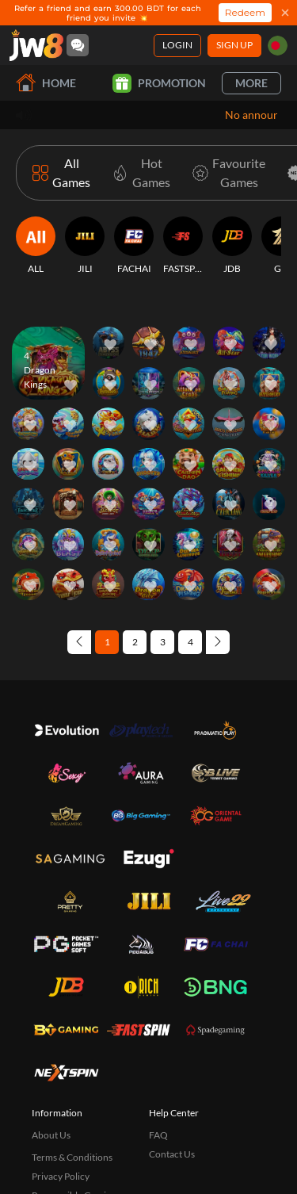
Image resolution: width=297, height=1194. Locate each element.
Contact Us (172, 1154)
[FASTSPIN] (183, 245)
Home (46, 83)
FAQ (158, 1135)
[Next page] (218, 642)
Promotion (159, 83)
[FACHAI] (134, 245)
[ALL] (35, 245)
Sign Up (234, 45)
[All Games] (61, 173)
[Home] (36, 45)
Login (177, 45)
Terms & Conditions (72, 1157)
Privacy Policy (60, 1176)
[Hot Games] (138, 173)
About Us (51, 1135)
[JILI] (85, 245)
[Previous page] (79, 642)
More (251, 83)
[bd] (277, 45)
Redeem (245, 12)
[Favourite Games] (225, 173)
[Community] (78, 45)
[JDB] (232, 245)
